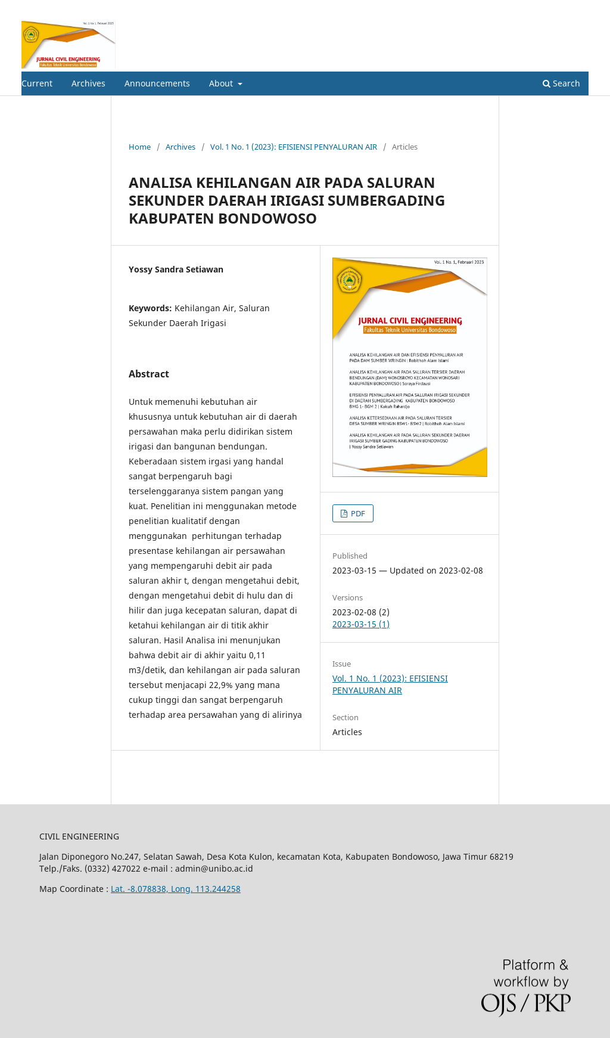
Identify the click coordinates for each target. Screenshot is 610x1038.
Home (140, 146)
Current (36, 83)
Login (578, 9)
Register (540, 9)
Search (561, 83)
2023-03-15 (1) (361, 624)
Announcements (157, 83)
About (222, 83)
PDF (357, 513)
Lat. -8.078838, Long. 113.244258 (176, 888)
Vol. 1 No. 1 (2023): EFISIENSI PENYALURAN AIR (293, 146)
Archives (88, 83)
